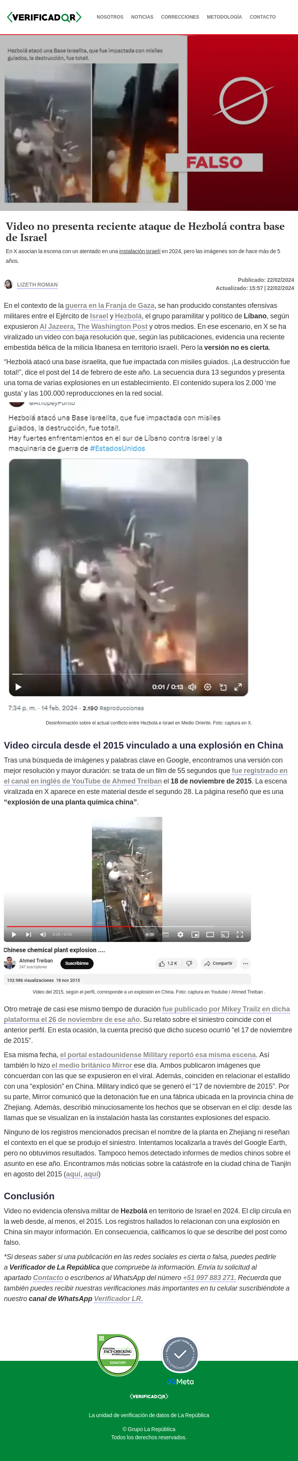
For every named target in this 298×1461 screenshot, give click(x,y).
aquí (73, 1174)
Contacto (48, 1277)
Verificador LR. (118, 1298)
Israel (99, 316)
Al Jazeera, (58, 326)
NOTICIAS (142, 17)
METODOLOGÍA (224, 17)
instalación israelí (140, 251)
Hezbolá (128, 316)
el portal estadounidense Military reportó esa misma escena (158, 1055)
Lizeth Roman (37, 283)
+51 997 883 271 (208, 1277)
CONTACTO (263, 17)
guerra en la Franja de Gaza (109, 305)
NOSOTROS (110, 17)
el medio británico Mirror (93, 1065)
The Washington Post (112, 326)
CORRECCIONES (180, 17)
